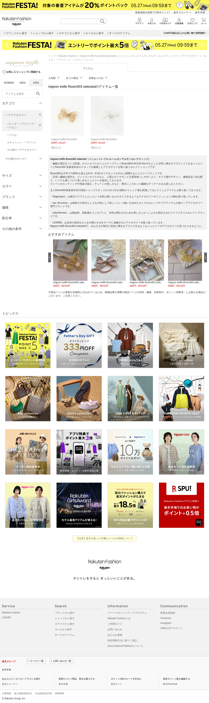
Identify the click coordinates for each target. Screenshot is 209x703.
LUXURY (6, 617)
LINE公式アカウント (171, 628)
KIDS (36, 82)
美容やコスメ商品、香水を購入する (77, 679)
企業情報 (6, 693)
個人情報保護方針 (23, 693)
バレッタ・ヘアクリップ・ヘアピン (21, 125)
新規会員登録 (167, 612)
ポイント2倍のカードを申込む (126, 679)
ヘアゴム (12, 135)
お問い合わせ (115, 629)
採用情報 (59, 693)
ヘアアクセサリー (16, 115)
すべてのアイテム (65, 635)
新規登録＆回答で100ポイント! (152, 12)
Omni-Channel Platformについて (125, 646)
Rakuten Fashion (67, 56)
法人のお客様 (115, 635)
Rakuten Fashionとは (119, 618)
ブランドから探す (65, 612)
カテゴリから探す (65, 623)
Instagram (166, 623)
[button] (70, 263)
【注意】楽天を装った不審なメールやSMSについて (104, 538)
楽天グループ (181, 12)
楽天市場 (200, 12)
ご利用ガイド (115, 623)
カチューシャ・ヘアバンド (21, 142)
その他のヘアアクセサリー (21, 149)
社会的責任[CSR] (43, 693)
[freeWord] (22, 94)
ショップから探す (65, 618)
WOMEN (9, 82)
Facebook (165, 618)
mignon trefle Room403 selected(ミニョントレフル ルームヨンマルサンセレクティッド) (128, 56)
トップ (52, 56)
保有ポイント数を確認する (176, 679)
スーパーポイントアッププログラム (127, 612)
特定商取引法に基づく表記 (122, 640)
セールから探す (63, 629)
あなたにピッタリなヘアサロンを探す (21, 679)
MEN (22, 82)
